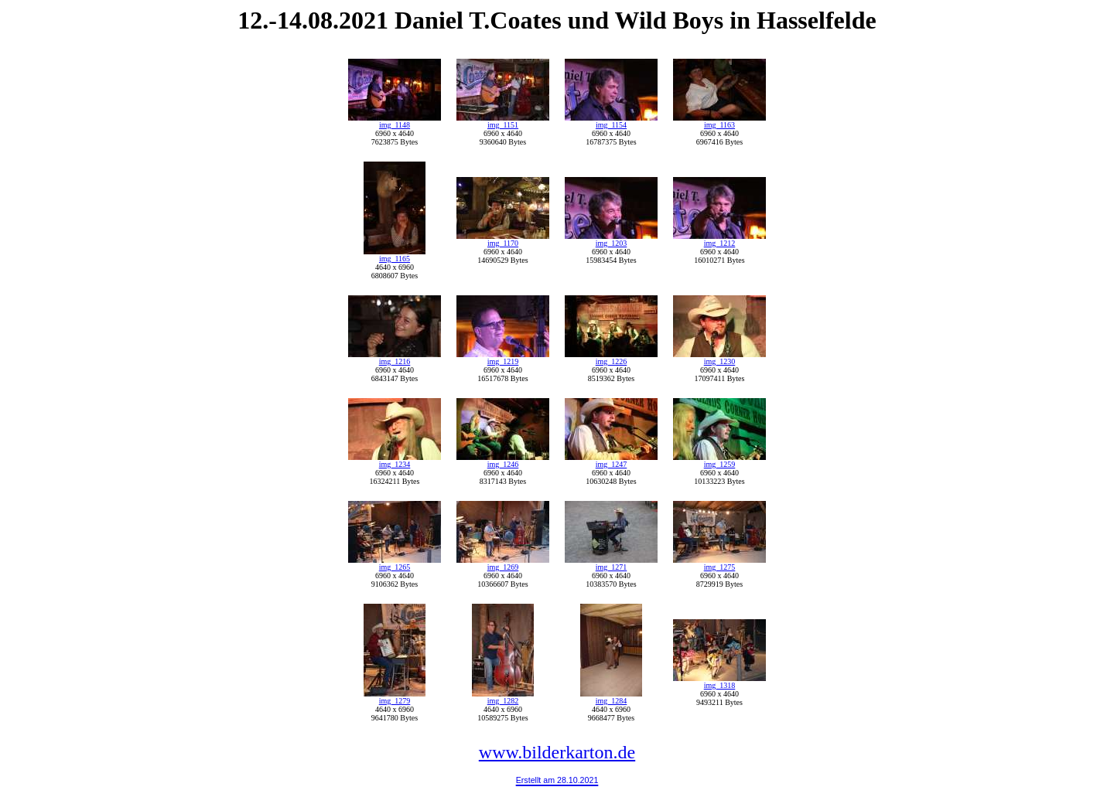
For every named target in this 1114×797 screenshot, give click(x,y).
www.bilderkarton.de (557, 752)
